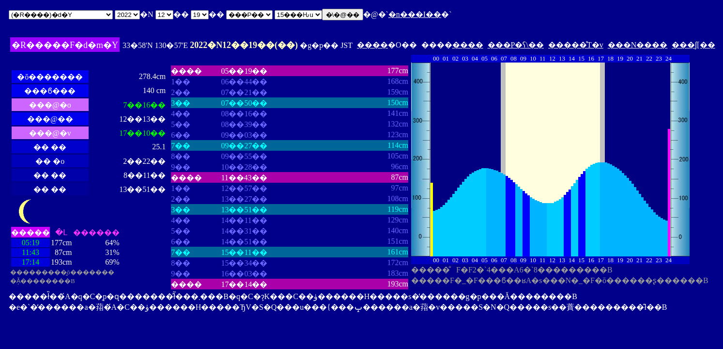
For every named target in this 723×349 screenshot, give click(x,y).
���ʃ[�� (693, 45)
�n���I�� (414, 14)
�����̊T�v (575, 45)
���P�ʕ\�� (516, 45)
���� (372, 45)
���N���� (638, 45)
